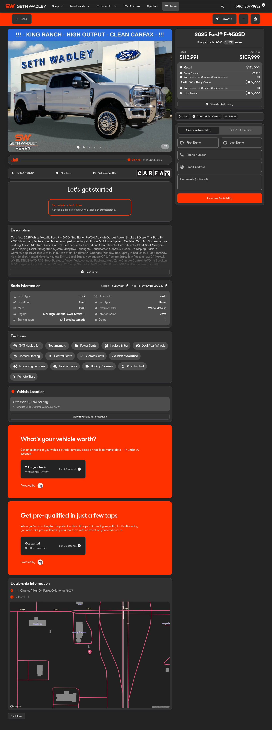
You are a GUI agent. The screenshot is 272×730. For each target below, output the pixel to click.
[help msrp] (181, 67)
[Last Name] (241, 143)
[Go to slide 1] (78, 147)
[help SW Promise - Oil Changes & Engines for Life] (181, 77)
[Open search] (222, 6)
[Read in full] (90, 272)
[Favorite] (224, 19)
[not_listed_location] (263, 5)
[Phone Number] (219, 155)
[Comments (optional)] (219, 182)
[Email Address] (219, 167)
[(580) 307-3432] (23, 173)
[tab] (198, 130)
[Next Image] (165, 90)
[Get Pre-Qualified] (105, 173)
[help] (181, 88)
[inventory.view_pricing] (219, 104)
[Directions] (63, 173)
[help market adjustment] (181, 73)
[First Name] (198, 143)
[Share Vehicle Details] (255, 19)
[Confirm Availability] (219, 198)
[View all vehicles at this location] (90, 417)
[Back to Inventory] (22, 19)
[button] (243, 19)
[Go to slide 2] (83, 147)
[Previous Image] (14, 90)
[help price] (181, 93)
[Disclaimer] (16, 716)
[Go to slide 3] (89, 147)
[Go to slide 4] (95, 147)
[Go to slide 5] (100, 147)
